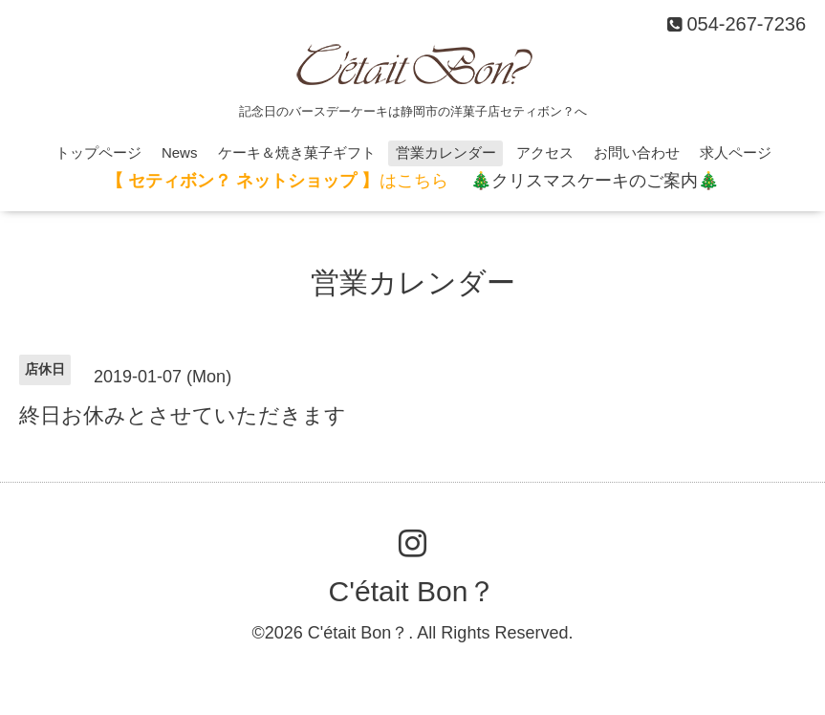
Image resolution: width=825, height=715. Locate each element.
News (180, 152)
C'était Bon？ (413, 591)
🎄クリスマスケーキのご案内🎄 (594, 180)
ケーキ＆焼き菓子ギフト (297, 152)
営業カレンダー (446, 152)
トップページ (98, 152)
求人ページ (735, 152)
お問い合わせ (637, 152)
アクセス (545, 152)
